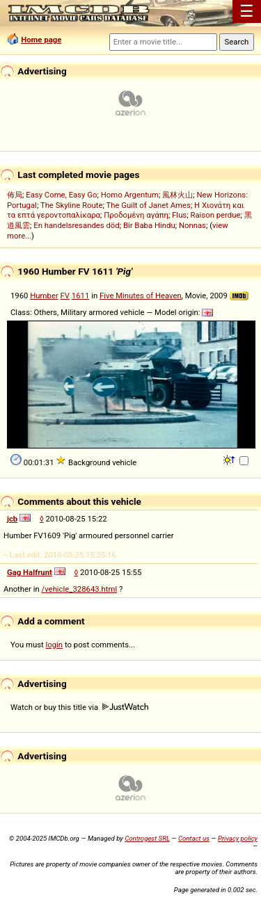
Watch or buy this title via (79, 707)
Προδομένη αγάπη (136, 215)
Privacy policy (238, 838)
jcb (12, 519)
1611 (80, 295)
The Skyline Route (71, 205)
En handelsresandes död (76, 225)
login (54, 644)
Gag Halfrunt (29, 572)
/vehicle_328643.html (80, 589)
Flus (179, 215)
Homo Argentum (130, 195)
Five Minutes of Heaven (141, 295)
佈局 (14, 195)
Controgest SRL (147, 838)
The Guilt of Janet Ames (148, 205)
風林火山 (177, 195)
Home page (41, 40)
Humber (44, 295)
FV (65, 295)
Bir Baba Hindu (149, 225)
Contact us (193, 838)
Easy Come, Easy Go (61, 195)
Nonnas (192, 225)
